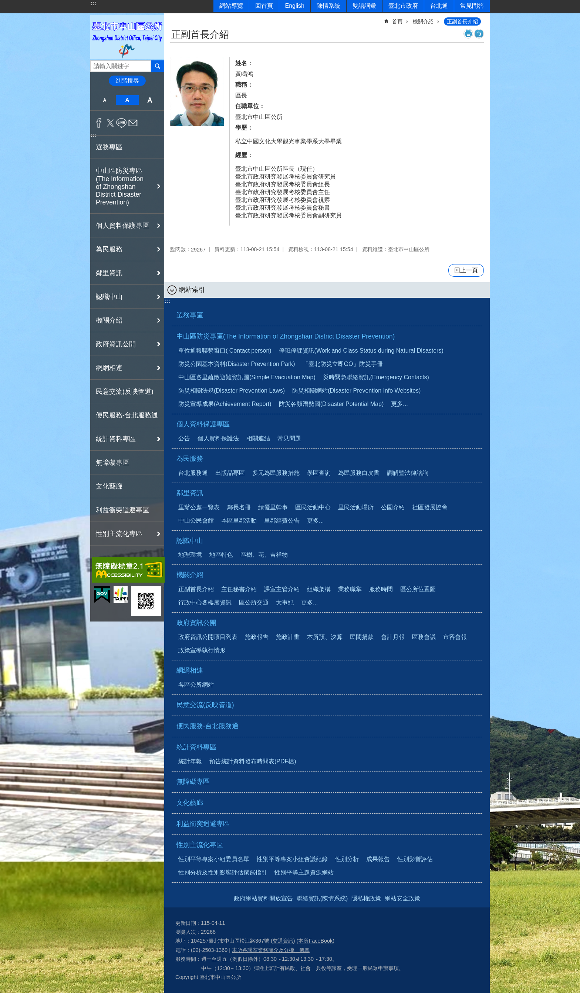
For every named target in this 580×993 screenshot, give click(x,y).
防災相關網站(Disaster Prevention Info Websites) (356, 390)
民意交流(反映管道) (125, 391)
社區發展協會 (430, 507)
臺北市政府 (403, 6)
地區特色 (221, 555)
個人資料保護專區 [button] (122, 225)
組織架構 (319, 589)
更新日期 (185, 923)
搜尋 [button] (157, 65)
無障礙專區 (112, 462)
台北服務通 (193, 473)
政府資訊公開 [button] (116, 344)
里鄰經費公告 (282, 520)
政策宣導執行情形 (202, 650)
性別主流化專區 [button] (119, 533)
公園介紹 (393, 507)
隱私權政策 (366, 898)
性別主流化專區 (199, 845)
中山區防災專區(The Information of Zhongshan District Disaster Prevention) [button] (120, 186)
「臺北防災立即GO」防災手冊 (343, 364)
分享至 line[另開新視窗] (121, 123)
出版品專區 (230, 473)
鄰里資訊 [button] (109, 273)
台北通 (439, 6)
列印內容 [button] (468, 34)
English (294, 6)
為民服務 (189, 458)
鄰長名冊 (239, 507)
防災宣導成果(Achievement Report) (225, 404)
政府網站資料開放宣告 (263, 898)
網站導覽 (231, 6)
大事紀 (285, 602)
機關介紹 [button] (109, 320)
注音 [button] (479, 34)
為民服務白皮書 (359, 473)
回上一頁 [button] (466, 270)
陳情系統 (328, 6)
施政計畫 (288, 637)
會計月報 (393, 637)
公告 (184, 438)
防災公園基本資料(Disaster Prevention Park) (236, 364)
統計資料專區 (196, 747)
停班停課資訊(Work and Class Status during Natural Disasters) (361, 350)
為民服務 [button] (109, 249)
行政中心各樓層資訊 (205, 602)
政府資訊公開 (196, 622)
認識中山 (189, 540)
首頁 (397, 21)
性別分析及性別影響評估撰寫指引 (222, 872)
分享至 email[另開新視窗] (133, 123)
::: (93, 3)
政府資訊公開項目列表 (207, 637)
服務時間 (381, 589)
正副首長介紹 (462, 21)
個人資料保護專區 (203, 424)
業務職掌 (350, 589)
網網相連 (189, 670)
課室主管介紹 (282, 589)
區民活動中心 (313, 507)
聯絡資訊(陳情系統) (322, 898)
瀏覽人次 (185, 932)
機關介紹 (423, 21)
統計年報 (190, 761)
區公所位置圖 (418, 589)
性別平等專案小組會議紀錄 (292, 859)
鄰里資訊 (189, 493)
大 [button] (150, 100)
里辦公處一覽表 (199, 507)
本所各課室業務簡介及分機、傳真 (271, 950)
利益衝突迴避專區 (122, 510)
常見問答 (472, 6)
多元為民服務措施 (276, 473)
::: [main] (175, 18)
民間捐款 (362, 637)
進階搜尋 (127, 80)
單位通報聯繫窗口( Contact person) (225, 350)
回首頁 (264, 6)
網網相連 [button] (109, 367)
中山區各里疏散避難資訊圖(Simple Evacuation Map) (247, 377)
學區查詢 (319, 473)
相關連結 (258, 438)
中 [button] (127, 100)
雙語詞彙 (364, 6)
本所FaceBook (315, 941)
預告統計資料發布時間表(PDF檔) (252, 761)
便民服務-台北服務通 (127, 415)
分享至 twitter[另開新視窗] (110, 123)
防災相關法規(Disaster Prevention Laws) (231, 390)
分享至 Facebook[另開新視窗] (99, 123)
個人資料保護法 (218, 438)
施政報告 (257, 637)
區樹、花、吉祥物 (264, 555)
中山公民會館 (196, 520)
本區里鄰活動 (239, 520)
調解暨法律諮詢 (407, 473)
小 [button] (104, 100)
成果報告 (378, 859)
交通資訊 (283, 941)
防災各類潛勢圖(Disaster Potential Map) (331, 404)
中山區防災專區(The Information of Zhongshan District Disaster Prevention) (285, 336)
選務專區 (109, 147)
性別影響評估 (415, 859)
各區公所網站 (196, 685)
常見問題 (289, 438)
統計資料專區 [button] (116, 439)
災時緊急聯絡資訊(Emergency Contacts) (376, 377)
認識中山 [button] (109, 296)
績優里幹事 (273, 507)
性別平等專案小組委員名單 (213, 859)
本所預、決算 (325, 637)
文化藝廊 (109, 486)
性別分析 (347, 859)
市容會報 (455, 637)
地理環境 (190, 555)
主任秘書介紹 (239, 589)
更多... (399, 404)
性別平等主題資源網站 (304, 872)
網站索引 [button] (192, 289)
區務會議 (424, 637)
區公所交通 (254, 602)
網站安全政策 (402, 898)
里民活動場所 (356, 507)
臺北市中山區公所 (127, 36)
